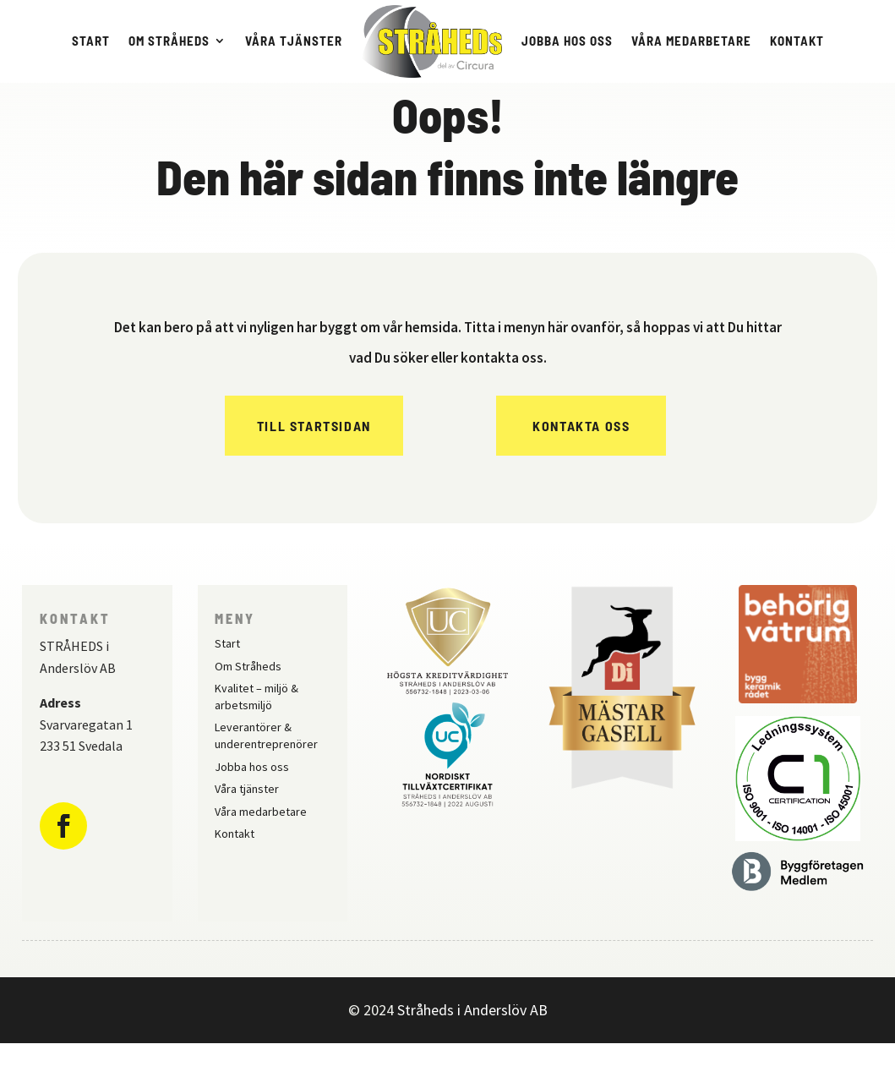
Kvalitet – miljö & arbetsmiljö (256, 730)
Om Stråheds (169, 40)
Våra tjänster (293, 40)
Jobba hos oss (567, 40)
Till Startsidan (314, 459)
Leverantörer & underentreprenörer (266, 769)
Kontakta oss (581, 459)
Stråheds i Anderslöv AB (472, 1043)
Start (91, 40)
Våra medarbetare (691, 40)
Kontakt (797, 40)
